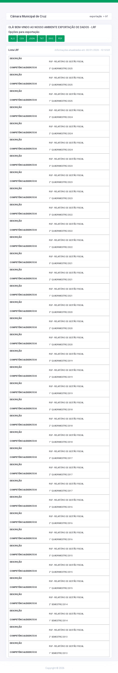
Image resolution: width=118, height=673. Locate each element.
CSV (22, 38)
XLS (13, 38)
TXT (42, 38)
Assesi (68, 668)
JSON (32, 38)
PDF (60, 38)
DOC (51, 38)
